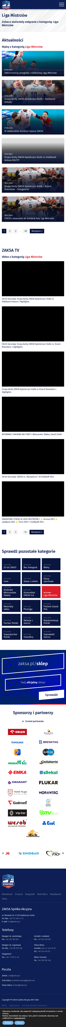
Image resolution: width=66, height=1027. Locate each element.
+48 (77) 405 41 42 (16, 918)
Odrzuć (19, 1023)
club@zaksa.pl (14, 922)
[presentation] (3, 853)
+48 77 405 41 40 (12, 957)
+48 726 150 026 (12, 939)
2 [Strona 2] (9, 231)
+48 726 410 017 (44, 951)
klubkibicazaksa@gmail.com (23, 980)
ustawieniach (19, 1018)
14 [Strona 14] (25, 532)
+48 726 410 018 (44, 939)
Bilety (4, 1005)
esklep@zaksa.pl (20, 985)
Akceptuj (8, 1023)
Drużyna (19, 894)
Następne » (37, 231)
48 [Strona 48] (25, 231)
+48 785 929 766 (15, 948)
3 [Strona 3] (15, 231)
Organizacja (14, 1005)
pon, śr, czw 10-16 (48, 948)
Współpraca (55, 894)
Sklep (4, 899)
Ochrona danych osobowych (34, 1005)
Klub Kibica (42, 894)
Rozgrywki (30, 894)
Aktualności (7, 894)
